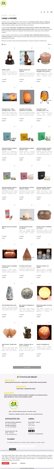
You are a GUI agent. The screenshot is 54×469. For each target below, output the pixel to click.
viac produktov (27, 367)
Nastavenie (14, 463)
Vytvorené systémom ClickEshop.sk (27, 468)
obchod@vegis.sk (13, 434)
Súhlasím (5, 463)
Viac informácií (16, 460)
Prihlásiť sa (12, 449)
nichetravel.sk (39, 434)
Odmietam (22, 463)
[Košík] (51, 12)
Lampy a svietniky (12, 15)
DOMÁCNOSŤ (4, 15)
